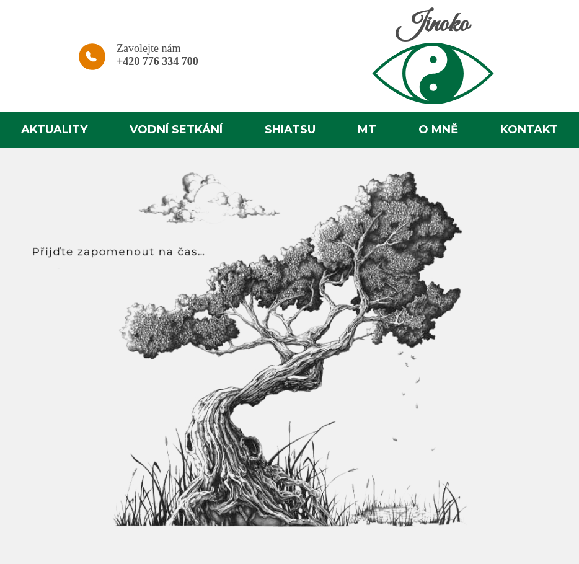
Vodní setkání (176, 129)
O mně (438, 129)
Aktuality (54, 129)
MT (367, 129)
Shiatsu (290, 129)
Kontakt (529, 129)
